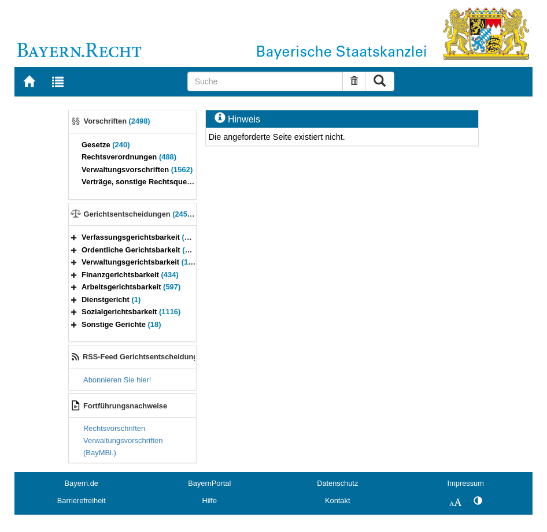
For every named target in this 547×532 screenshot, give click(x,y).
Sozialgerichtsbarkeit (131, 311)
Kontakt (337, 500)
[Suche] (265, 81)
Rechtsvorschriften (114, 428)
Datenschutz (337, 483)
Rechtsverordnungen (129, 156)
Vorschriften (117, 121)
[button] (74, 237)
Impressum (466, 483)
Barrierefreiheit (81, 500)
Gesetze (106, 144)
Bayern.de (81, 483)
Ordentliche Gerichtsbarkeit (143, 249)
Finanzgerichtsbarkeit (130, 274)
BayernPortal (209, 483)
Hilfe (209, 500)
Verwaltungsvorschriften (137, 169)
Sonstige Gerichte (121, 324)
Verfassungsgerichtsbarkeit (140, 237)
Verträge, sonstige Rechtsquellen (150, 181)
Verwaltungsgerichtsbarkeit (144, 262)
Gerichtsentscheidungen (141, 214)
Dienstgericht (111, 299)
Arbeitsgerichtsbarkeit (131, 286)
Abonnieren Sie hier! (117, 379)
